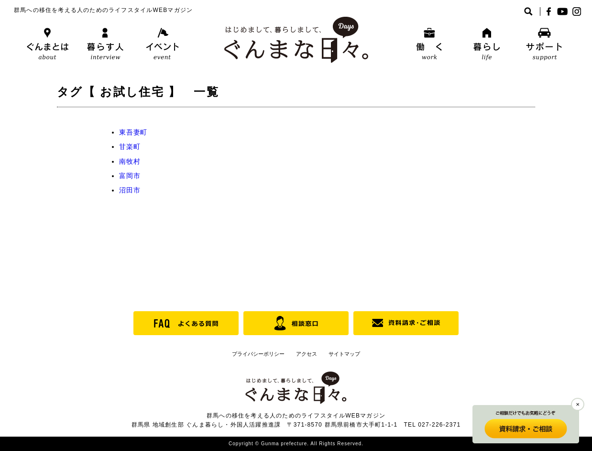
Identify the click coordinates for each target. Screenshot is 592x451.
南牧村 (129, 161)
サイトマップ (344, 354)
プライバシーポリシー (258, 354)
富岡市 (129, 176)
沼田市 (129, 190)
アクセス (306, 354)
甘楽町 (129, 146)
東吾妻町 (133, 132)
